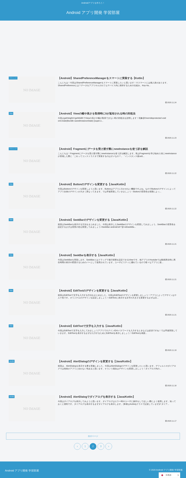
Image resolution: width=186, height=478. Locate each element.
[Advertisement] (93, 44)
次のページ (93, 436)
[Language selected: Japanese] (169, 475)
